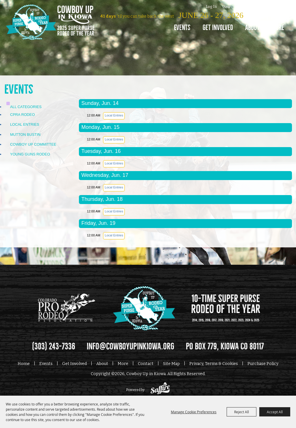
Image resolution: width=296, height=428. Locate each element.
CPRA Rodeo (22, 114)
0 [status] (242, 6)
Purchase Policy (262, 363)
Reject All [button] (241, 412)
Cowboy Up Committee (33, 144)
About (252, 27)
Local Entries (24, 124)
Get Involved (218, 27)
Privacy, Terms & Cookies (213, 363)
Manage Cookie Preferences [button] (194, 412)
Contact (145, 363)
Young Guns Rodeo (30, 154)
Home (24, 363)
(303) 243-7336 (53, 346)
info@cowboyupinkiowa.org (130, 346)
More (277, 27)
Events (182, 27)
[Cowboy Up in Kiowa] (50, 30)
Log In (211, 6)
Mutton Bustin (25, 134)
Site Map (171, 363)
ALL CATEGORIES (26, 107)
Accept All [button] (275, 412)
